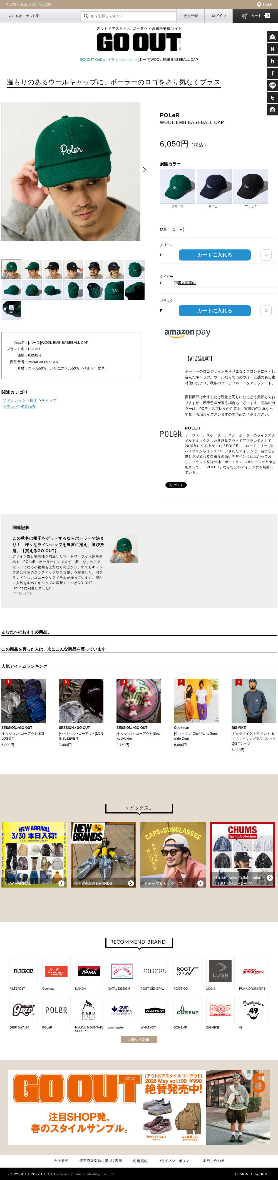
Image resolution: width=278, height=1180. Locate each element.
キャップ (49, 400)
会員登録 (190, 16)
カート (260, 15)
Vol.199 (35, 4)
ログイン (219, 16)
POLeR (28, 407)
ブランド (10, 407)
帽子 (34, 400)
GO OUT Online (93, 59)
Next (144, 169)
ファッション (122, 59)
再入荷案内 (185, 283)
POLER (193, 428)
